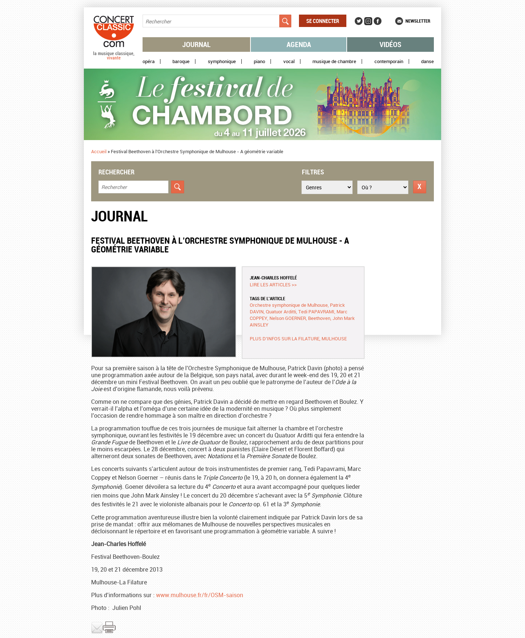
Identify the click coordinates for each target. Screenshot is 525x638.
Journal (196, 44)
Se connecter (322, 20)
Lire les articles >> (273, 284)
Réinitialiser (419, 187)
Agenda (299, 44)
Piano (259, 61)
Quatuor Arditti (281, 311)
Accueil (98, 151)
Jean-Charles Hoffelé (273, 277)
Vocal (289, 61)
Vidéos (390, 44)
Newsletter (417, 21)
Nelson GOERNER (287, 318)
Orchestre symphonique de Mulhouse (289, 305)
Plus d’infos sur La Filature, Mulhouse (298, 338)
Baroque (181, 61)
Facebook (378, 21)
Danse (427, 61)
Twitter (359, 21)
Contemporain (388, 61)
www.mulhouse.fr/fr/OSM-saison (199, 595)
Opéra (149, 61)
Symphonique (222, 61)
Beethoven (319, 318)
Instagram (368, 21)
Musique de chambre (334, 61)
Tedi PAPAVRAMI (316, 311)
